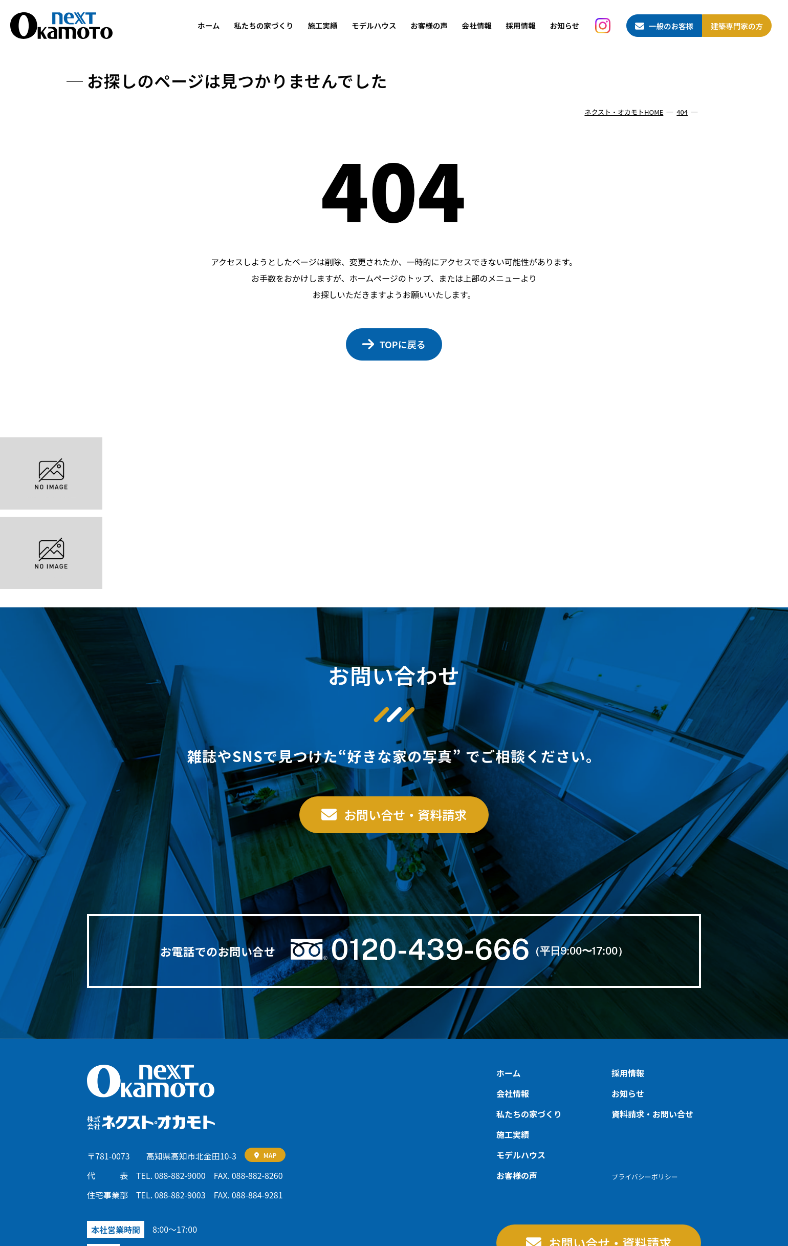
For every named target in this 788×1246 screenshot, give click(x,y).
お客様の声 (429, 25)
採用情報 (521, 25)
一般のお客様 (671, 25)
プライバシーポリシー (644, 1176)
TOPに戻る (403, 344)
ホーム (209, 25)
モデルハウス (374, 25)
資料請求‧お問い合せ (652, 1114)
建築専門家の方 (737, 25)
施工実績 (322, 25)
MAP (270, 1155)
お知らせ (564, 25)
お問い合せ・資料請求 (405, 814)
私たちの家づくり (263, 25)
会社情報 (477, 25)
